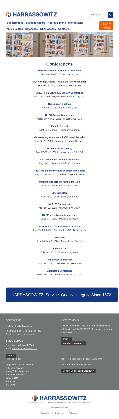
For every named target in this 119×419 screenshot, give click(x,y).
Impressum (45, 413)
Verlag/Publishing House (18, 371)
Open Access (48, 29)
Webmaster (73, 413)
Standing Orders (35, 22)
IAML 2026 (59, 237)
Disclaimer (59, 413)
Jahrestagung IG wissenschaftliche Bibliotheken (59, 137)
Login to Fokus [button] (106, 26)
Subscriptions (15, 22)
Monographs (75, 22)
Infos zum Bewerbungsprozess (76, 364)
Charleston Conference (59, 270)
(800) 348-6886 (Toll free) (29, 331)
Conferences (12, 378)
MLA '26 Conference (59, 204)
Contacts (63, 29)
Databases (31, 29)
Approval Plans (57, 22)
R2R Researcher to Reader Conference (59, 70)
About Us (10, 381)
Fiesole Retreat (59, 126)
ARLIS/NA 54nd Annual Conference (59, 159)
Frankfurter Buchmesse (59, 259)
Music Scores (15, 29)
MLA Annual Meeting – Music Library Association (59, 81)
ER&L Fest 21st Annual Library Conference (59, 92)
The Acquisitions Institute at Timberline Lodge (59, 170)
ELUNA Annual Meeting (59, 148)
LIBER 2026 (59, 248)
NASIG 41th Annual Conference (59, 215)
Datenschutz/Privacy (59, 408)
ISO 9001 (10, 384)
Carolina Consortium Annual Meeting (59, 181)
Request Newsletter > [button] (73, 343)
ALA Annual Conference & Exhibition (59, 226)
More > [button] (10, 355)
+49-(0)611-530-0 (25, 345)
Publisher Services (15, 368)
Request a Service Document (20, 364)
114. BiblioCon (59, 193)
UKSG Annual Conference (59, 115)
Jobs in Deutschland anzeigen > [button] (78, 371)
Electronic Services (15, 374)
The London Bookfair (59, 104)
